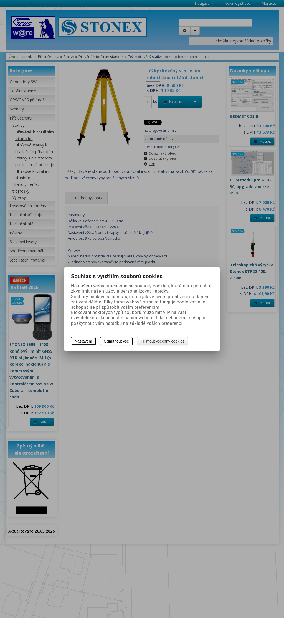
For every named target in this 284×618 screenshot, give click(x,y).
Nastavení (83, 341)
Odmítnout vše (116, 341)
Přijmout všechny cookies (162, 341)
